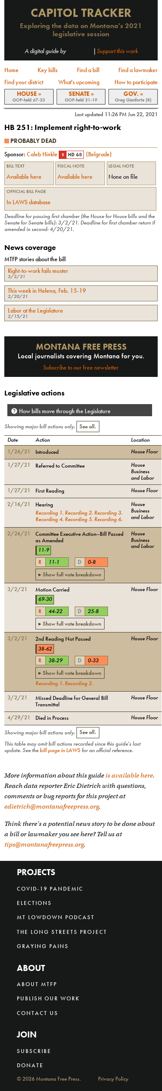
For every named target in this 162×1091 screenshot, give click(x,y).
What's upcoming (78, 82)
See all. (87, 426)
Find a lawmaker (138, 70)
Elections (34, 903)
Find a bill (88, 70)
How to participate (136, 82)
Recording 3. (108, 512)
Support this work (117, 51)
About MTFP (37, 984)
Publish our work (48, 998)
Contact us (37, 1013)
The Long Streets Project (62, 932)
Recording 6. (108, 519)
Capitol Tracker (81, 12)
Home (11, 70)
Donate (30, 1065)
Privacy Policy (113, 1079)
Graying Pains (43, 946)
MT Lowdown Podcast (56, 917)
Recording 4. (49, 519)
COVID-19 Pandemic (50, 888)
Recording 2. (79, 512)
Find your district (23, 82)
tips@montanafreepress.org (44, 844)
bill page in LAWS (60, 750)
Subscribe (34, 1051)
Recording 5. (79, 519)
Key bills (47, 70)
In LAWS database (28, 202)
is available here (129, 775)
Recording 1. (49, 512)
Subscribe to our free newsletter (81, 367)
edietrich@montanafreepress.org (51, 806)
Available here (23, 176)
